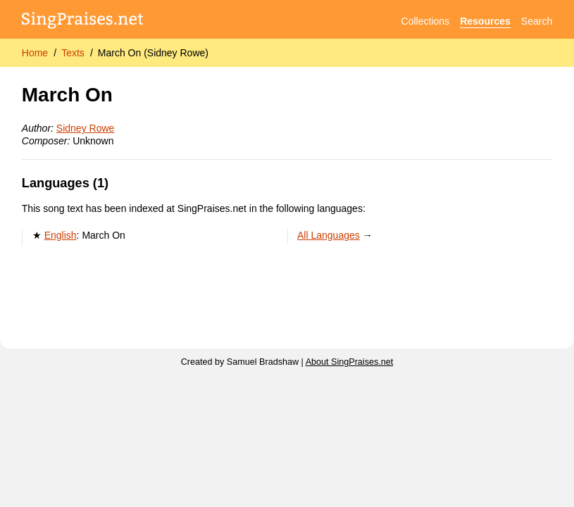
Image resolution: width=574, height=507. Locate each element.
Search (536, 21)
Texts (73, 52)
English (60, 235)
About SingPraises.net (350, 362)
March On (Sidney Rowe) (153, 52)
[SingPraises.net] (83, 21)
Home (35, 52)
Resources (485, 21)
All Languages (328, 235)
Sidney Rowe (85, 128)
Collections (425, 21)
